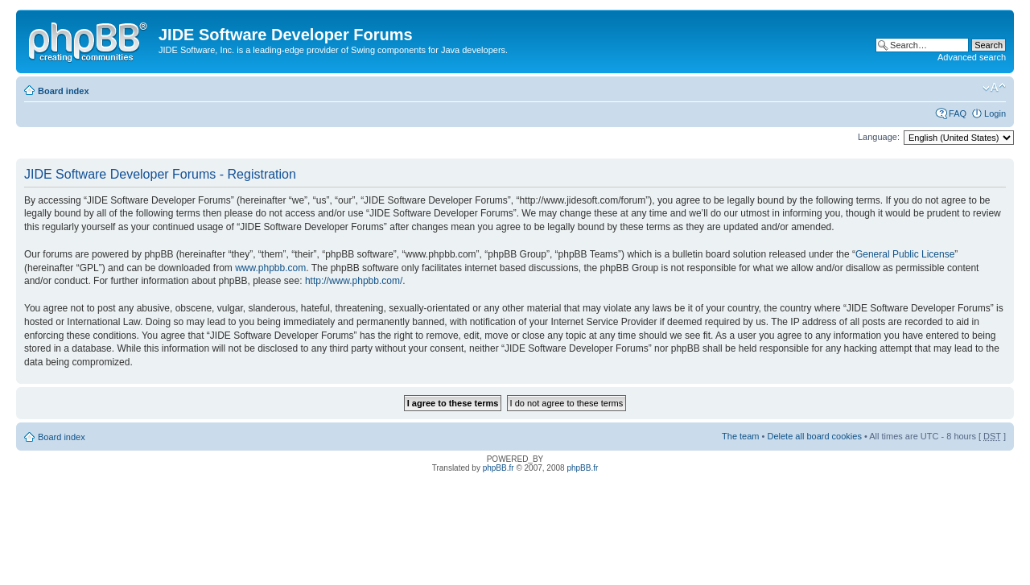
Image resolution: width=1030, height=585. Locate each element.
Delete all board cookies (814, 436)
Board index (63, 91)
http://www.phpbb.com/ (353, 280)
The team (740, 436)
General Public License (904, 254)
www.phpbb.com (270, 268)
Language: (879, 137)
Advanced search (971, 57)
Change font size (994, 87)
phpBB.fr (498, 467)
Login (995, 113)
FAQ (957, 113)
